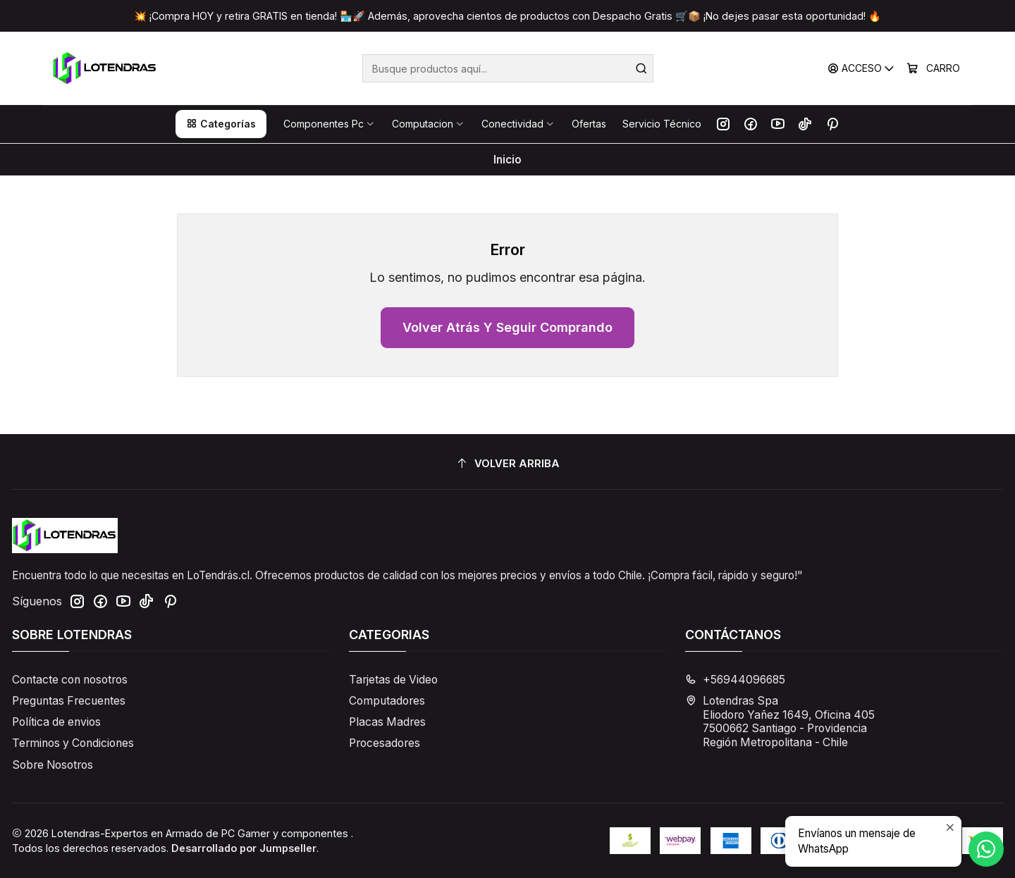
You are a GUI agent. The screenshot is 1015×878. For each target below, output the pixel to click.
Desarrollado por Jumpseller (243, 848)
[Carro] (934, 69)
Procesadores (384, 743)
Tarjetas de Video (393, 679)
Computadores (387, 700)
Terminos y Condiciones (73, 743)
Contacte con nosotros (70, 679)
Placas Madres (387, 722)
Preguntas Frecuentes (68, 700)
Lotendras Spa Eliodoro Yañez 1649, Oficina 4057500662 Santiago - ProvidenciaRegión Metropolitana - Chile (780, 721)
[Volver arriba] (507, 463)
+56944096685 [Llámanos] (735, 679)
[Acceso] (861, 68)
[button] (221, 124)
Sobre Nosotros (52, 765)
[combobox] (507, 68)
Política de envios (56, 722)
